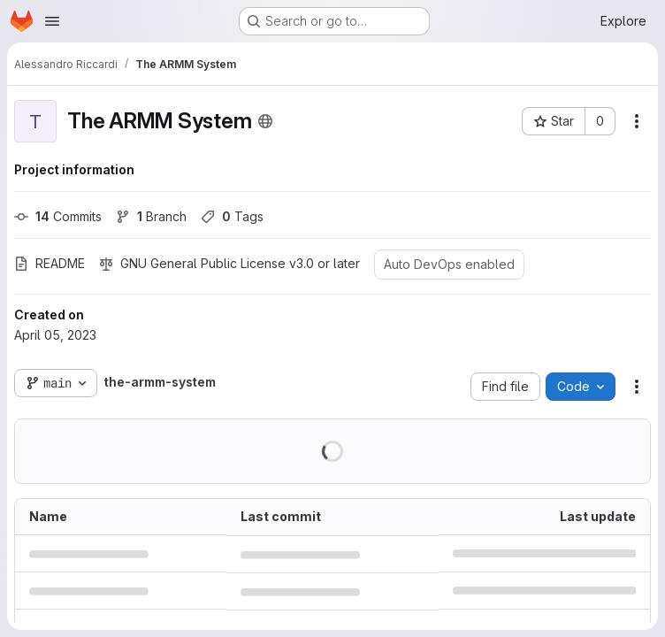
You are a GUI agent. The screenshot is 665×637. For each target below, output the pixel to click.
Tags (232, 216)
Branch (151, 216)
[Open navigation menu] (52, 21)
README (49, 263)
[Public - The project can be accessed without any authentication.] (265, 121)
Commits (58, 216)
